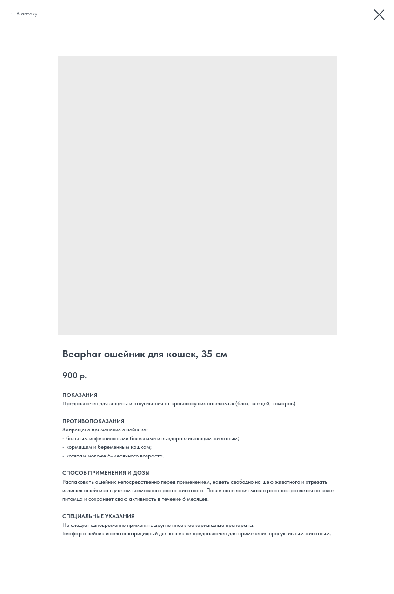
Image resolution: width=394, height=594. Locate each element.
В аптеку (26, 13)
